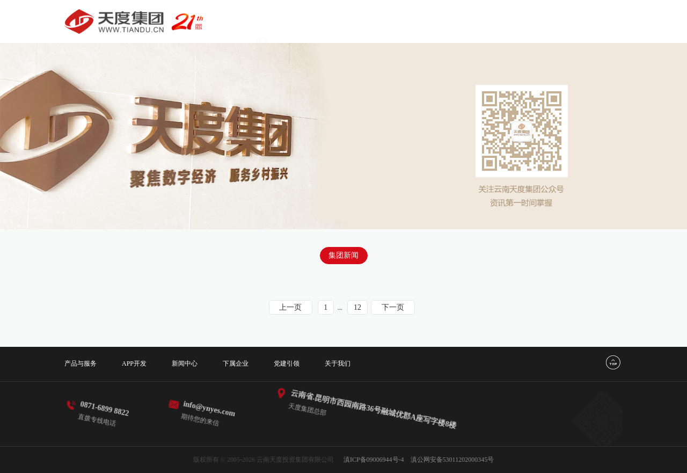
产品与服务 (312, 21)
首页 (261, 21)
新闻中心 (421, 21)
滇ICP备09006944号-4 (374, 459)
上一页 (290, 307)
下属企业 (474, 21)
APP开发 (368, 21)
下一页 (393, 307)
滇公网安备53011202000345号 (452, 459)
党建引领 (528, 21)
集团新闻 (343, 255)
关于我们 (581, 21)
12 (357, 307)
